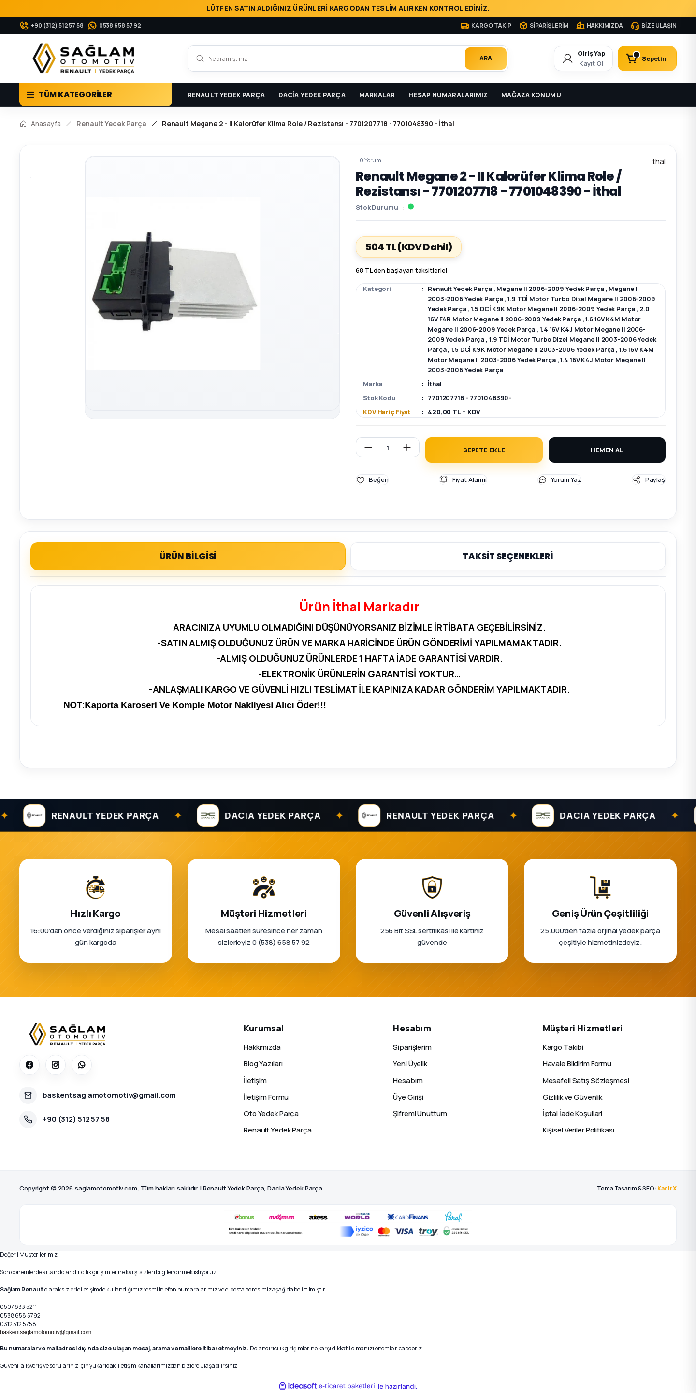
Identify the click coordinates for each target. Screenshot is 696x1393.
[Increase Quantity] (411, 447)
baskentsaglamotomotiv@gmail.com (45, 1332)
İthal (434, 383)
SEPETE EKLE (484, 450)
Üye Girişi (408, 1097)
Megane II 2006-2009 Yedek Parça (550, 288)
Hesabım (407, 1080)
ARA (485, 58)
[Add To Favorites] (372, 479)
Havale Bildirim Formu (577, 1064)
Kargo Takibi (563, 1047)
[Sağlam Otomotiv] (68, 1034)
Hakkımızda (262, 1047)
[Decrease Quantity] (364, 447)
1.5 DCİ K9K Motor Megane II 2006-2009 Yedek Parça (553, 309)
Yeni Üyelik (410, 1064)
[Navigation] (95, 94)
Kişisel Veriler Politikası (578, 1130)
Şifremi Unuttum (420, 1113)
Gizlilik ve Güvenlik (573, 1097)
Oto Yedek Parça (271, 1113)
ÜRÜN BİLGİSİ (188, 556)
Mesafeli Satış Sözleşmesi (586, 1080)
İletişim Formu (266, 1097)
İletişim (255, 1080)
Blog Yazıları (263, 1064)
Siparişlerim (412, 1047)
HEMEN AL (607, 450)
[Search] (348, 58)
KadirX (667, 1188)
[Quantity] (388, 447)
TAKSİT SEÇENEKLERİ (508, 556)
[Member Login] (583, 58)
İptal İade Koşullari (573, 1113)
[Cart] (647, 58)
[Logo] (85, 58)
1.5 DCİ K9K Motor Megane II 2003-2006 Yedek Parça (532, 349)
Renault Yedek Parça (460, 288)
